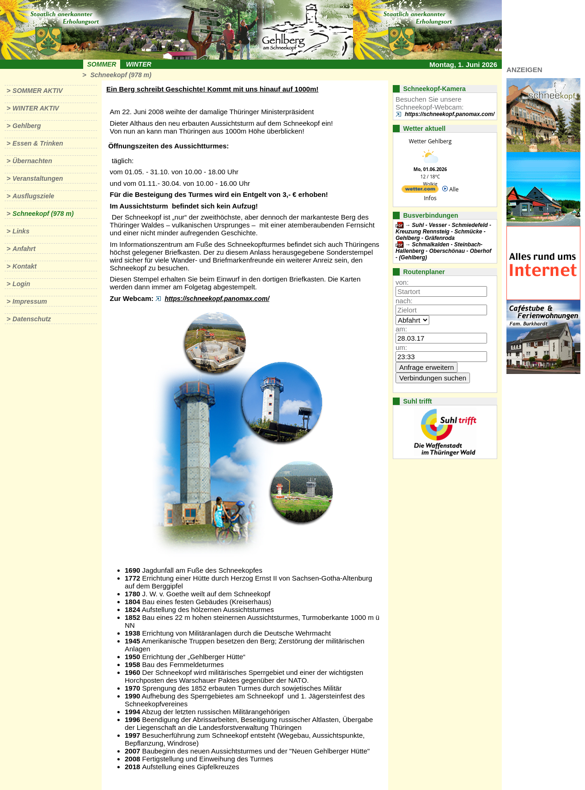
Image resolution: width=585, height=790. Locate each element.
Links (21, 231)
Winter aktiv (35, 108)
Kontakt (24, 266)
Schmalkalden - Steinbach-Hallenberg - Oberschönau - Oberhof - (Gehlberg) (443, 251)
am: (401, 329)
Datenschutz (31, 319)
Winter (138, 64)
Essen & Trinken (37, 143)
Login (21, 284)
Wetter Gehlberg (430, 141)
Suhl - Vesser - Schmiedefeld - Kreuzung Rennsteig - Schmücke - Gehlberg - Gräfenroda (443, 231)
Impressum (29, 301)
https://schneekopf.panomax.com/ (217, 298)
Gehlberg (26, 125)
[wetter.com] (420, 191)
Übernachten (32, 161)
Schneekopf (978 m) (120, 75)
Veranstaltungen (37, 178)
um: (401, 347)
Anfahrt (24, 248)
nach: (404, 301)
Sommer (101, 64)
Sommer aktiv (37, 90)
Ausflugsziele (33, 196)
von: (402, 282)
